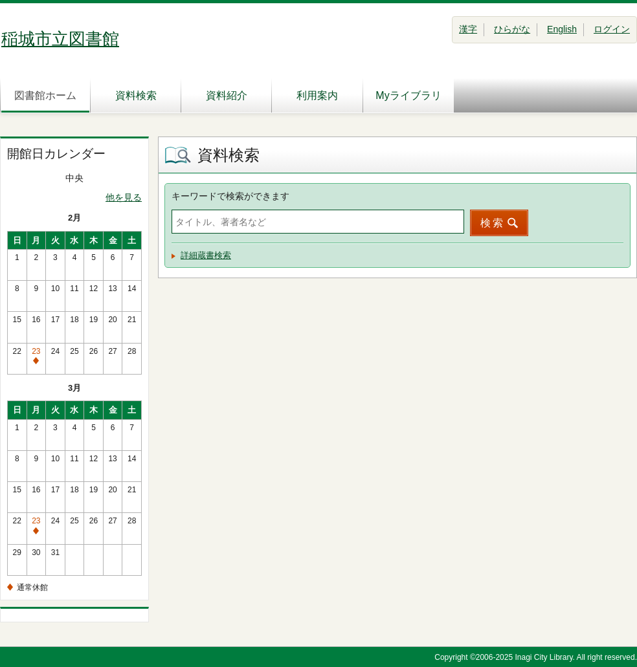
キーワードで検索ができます (230, 196)
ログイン (612, 29)
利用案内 (317, 95)
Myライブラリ (408, 95)
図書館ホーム (45, 95)
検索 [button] (492, 222)
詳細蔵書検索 (206, 255)
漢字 (468, 29)
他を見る (124, 197)
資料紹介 (226, 95)
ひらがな (512, 29)
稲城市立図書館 (60, 39)
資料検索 (136, 95)
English (562, 29)
